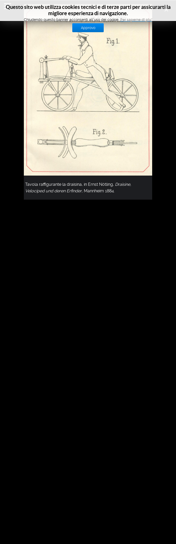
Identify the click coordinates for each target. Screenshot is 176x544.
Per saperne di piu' (136, 20)
